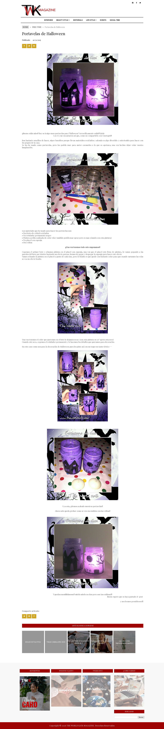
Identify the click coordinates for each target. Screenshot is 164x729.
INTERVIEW (48, 20)
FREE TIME (36, 27)
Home (25, 27)
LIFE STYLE (91, 20)
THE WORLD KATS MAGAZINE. (81, 725)
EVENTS (103, 20)
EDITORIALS (78, 20)
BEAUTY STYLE (63, 20)
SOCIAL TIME (115, 20)
